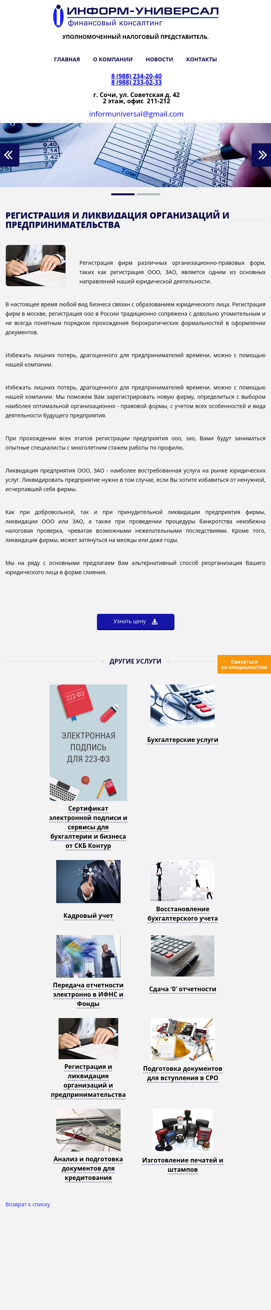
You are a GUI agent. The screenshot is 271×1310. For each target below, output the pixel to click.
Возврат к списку (27, 1204)
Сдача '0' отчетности (182, 989)
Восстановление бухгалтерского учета (182, 914)
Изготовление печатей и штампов (182, 1165)
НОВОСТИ (159, 59)
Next (261, 155)
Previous (9, 155)
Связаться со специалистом (244, 664)
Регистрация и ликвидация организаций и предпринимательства (88, 1080)
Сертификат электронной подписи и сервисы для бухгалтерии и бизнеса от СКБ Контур (88, 827)
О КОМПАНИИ (113, 59)
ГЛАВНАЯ (67, 59)
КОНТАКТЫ (201, 59)
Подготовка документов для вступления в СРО (182, 1073)
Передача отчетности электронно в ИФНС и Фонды (88, 994)
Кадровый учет (88, 915)
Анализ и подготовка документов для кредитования (88, 1168)
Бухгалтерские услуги (182, 739)
